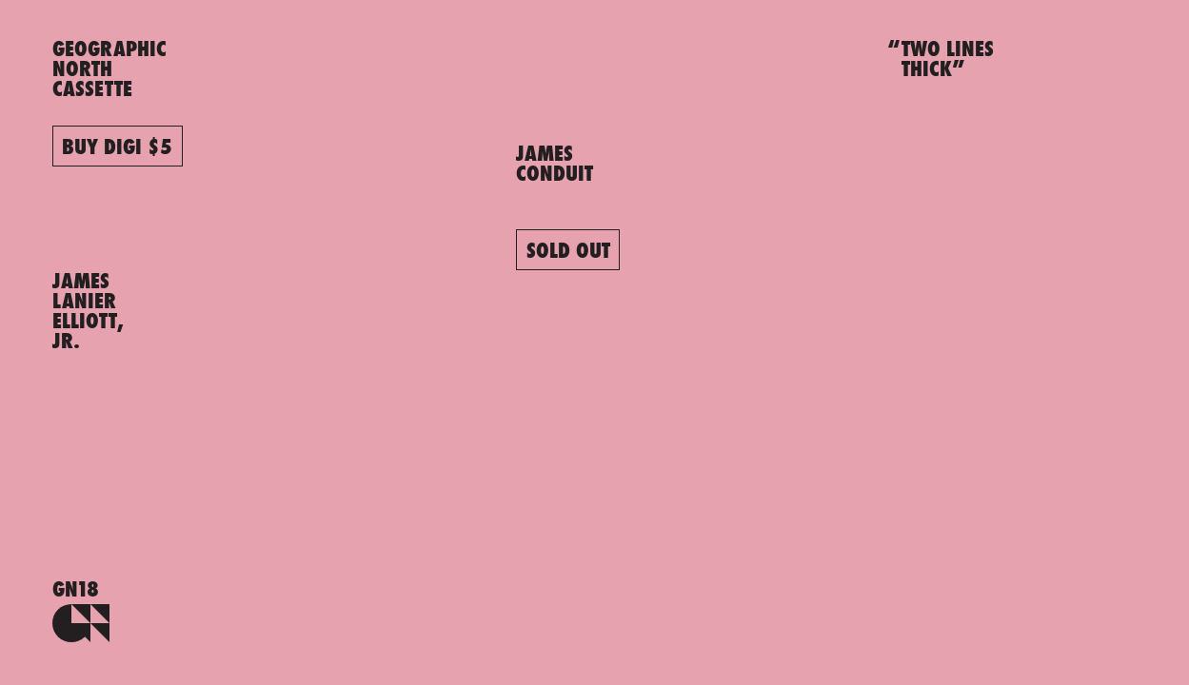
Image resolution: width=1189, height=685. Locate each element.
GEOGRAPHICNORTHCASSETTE (109, 68)
